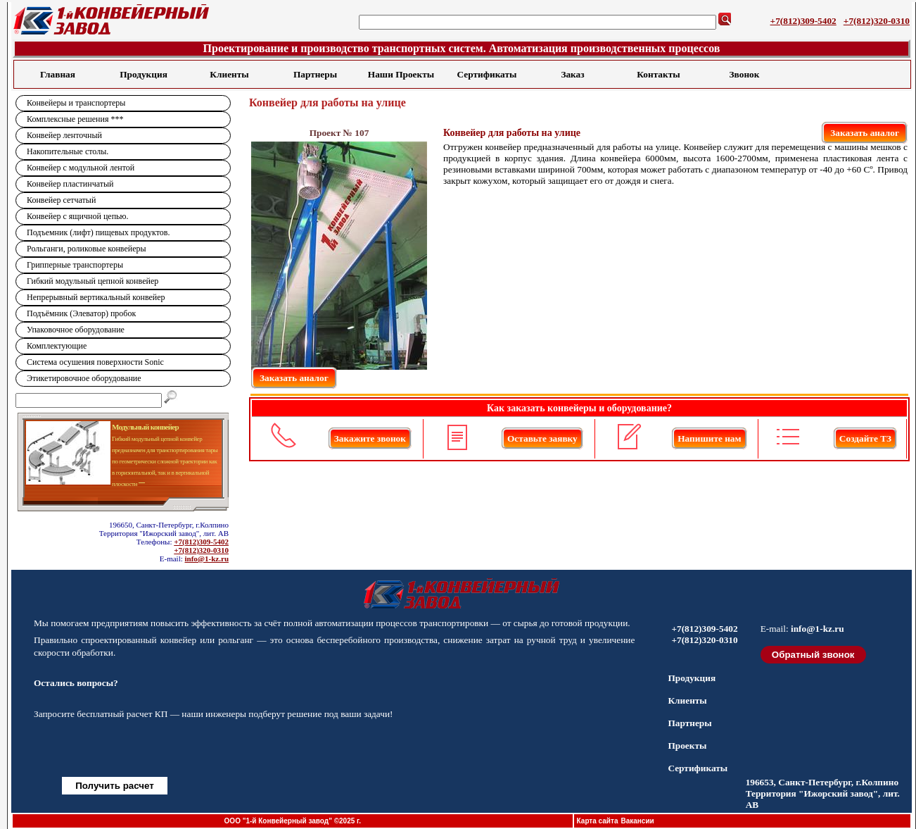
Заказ (572, 74)
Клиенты (229, 74)
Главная (57, 74)
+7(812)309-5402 (803, 20)
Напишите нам (709, 438)
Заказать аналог (864, 132)
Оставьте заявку (542, 438)
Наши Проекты (401, 74)
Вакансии (637, 821)
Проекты (687, 745)
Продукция (143, 74)
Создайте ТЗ (865, 438)
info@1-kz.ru (207, 558)
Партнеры (315, 74)
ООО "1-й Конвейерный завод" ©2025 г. (292, 821)
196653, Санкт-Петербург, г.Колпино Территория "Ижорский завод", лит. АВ (823, 793)
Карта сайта (597, 821)
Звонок (745, 74)
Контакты (658, 74)
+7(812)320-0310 (877, 20)
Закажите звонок (370, 438)
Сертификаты (487, 74)
